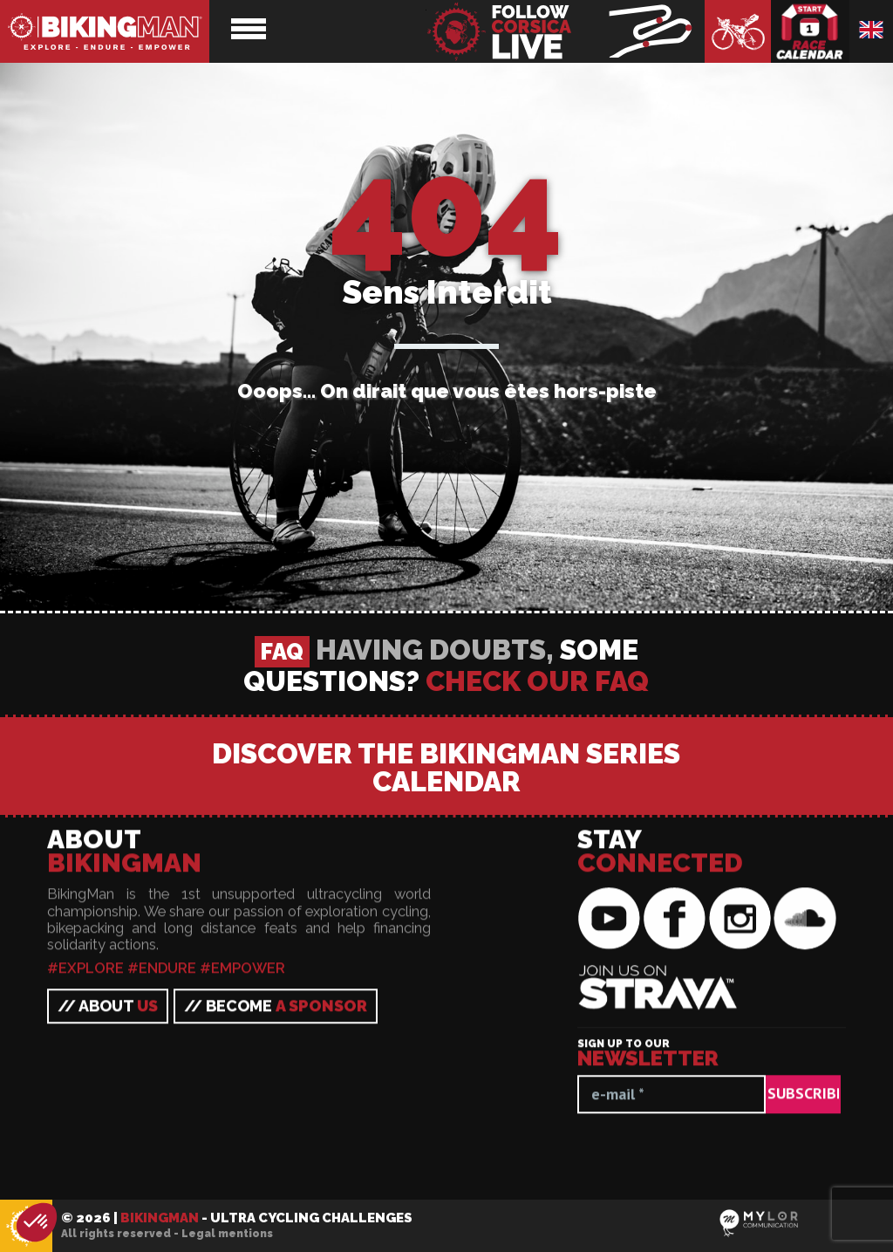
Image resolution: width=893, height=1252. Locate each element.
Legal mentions (227, 1234)
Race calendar (810, 31)
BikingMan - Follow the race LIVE (565, 31)
